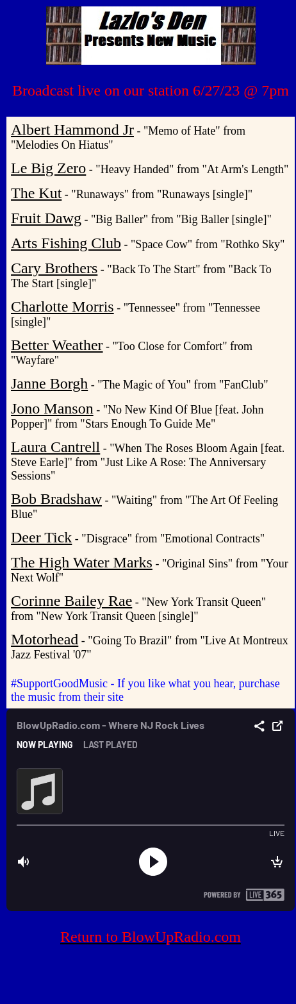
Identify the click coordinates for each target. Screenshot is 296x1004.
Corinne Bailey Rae (71, 600)
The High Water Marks (81, 562)
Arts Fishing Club (66, 243)
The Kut (36, 193)
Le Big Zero (48, 168)
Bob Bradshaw (56, 498)
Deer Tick (41, 537)
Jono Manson (52, 408)
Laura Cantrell (55, 447)
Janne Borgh (49, 383)
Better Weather (57, 345)
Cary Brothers (54, 268)
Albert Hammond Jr (72, 129)
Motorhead (44, 639)
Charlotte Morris (62, 306)
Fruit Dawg (46, 218)
